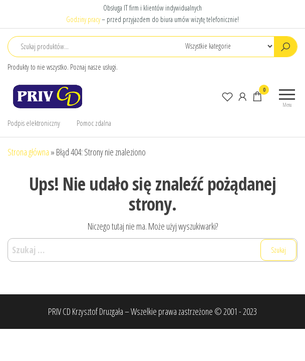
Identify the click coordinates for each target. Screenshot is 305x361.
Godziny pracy (83, 19)
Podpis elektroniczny (34, 123)
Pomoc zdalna (94, 123)
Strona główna (28, 152)
